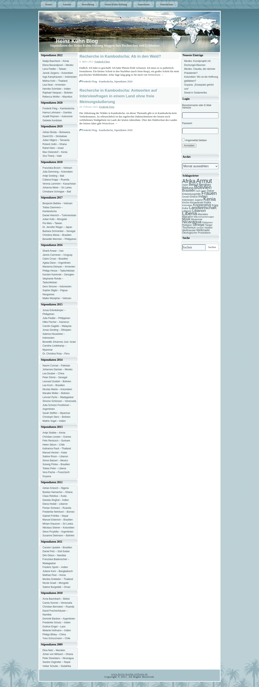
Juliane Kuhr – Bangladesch (57, 571)
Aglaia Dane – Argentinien (56, 262)
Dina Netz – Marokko (53, 650)
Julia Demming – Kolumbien (57, 171)
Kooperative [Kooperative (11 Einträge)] (202, 205)
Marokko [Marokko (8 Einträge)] (203, 214)
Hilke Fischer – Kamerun (55, 322)
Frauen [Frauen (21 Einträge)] (209, 193)
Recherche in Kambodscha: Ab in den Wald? (120, 56)
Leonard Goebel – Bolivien (56, 381)
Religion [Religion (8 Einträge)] (187, 224)
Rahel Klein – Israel (53, 148)
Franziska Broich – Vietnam (57, 167)
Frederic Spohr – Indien (55, 567)
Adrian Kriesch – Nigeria (55, 488)
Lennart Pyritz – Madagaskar (57, 397)
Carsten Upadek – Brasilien (57, 547)
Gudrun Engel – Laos (53, 626)
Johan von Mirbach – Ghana (57, 654)
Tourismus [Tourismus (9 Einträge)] (189, 227)
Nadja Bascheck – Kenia (55, 61)
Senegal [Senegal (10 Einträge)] (198, 224)
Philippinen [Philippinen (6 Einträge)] (207, 222)
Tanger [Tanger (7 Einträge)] (208, 225)
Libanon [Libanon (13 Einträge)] (199, 210)
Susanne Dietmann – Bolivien (58, 535)
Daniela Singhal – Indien (55, 500)
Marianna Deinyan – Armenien (58, 266)
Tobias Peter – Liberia (54, 468)
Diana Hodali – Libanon (55, 503)
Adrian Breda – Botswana (56, 132)
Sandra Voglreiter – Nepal (56, 662)
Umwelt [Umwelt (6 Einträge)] (200, 227)
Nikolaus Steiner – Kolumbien (58, 527)
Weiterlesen (155, 74)
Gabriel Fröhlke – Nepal (55, 515)
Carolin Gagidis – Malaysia (56, 326)
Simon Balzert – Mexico (55, 460)
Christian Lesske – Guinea (56, 436)
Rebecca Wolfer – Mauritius (57, 96)
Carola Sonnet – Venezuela (57, 602)
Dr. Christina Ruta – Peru (55, 353)
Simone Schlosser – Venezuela (59, 401)
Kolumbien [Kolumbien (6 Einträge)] (187, 205)
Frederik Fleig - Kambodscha (97, 81)
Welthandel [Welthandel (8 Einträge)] (189, 230)
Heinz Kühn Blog (77, 41)
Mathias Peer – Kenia (54, 575)
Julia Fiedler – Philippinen (56, 318)
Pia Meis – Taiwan (52, 223)
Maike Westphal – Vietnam (56, 298)
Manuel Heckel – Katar (54, 452)
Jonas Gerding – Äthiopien (56, 329)
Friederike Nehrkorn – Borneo (58, 511)
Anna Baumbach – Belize (56, 598)
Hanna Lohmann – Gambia (57, 112)
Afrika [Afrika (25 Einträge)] (188, 181)
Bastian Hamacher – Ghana (57, 492)
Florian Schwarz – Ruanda (56, 508)
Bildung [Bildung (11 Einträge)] (187, 188)
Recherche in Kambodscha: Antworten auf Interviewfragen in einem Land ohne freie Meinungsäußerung (118, 96)
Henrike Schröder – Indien (56, 88)
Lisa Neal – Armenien (54, 84)
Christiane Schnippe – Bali (56, 191)
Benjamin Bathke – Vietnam (57, 203)
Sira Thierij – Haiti (52, 156)
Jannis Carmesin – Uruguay (57, 254)
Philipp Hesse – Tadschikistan (58, 270)
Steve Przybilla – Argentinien (57, 531)
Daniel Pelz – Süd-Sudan (56, 551)
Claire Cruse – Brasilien (55, 258)
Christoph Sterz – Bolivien (56, 416)
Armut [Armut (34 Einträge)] (204, 180)
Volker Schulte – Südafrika (56, 666)
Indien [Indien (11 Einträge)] (203, 196)
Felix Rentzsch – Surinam (56, 440)
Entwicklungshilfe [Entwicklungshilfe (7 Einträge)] (191, 194)
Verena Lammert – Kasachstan (59, 183)
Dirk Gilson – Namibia (54, 555)
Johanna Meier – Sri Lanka (56, 187)
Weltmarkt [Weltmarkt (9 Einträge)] (203, 230)
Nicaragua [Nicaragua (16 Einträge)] (191, 221)
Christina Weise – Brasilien (56, 235)
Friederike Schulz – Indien (56, 622)
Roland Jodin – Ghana (54, 144)
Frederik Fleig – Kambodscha (58, 108)
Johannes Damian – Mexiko (57, 369)
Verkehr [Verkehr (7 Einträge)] (208, 227)
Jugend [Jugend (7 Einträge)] (199, 200)
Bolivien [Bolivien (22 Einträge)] (203, 187)
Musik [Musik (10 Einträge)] (186, 219)
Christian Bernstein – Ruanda (58, 606)
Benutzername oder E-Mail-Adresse (197, 106)
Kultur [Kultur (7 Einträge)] (185, 208)
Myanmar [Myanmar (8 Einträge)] (197, 219)
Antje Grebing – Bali (53, 175)
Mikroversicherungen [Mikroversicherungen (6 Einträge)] (204, 217)
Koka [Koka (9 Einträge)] (207, 202)
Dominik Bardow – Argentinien (58, 618)
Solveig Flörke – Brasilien (56, 464)
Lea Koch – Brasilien (53, 385)
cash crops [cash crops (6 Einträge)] (201, 191)
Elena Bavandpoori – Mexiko (57, 65)
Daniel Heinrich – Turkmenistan (59, 215)
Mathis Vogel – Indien (54, 421)
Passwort (187, 123)
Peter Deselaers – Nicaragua (58, 658)
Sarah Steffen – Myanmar (56, 413)
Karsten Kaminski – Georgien (58, 274)
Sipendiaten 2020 (123, 81)
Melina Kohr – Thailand (54, 80)
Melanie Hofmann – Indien (56, 630)
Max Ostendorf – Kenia (54, 152)
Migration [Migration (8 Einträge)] (187, 216)
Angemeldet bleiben (194, 140)
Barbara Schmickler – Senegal (58, 231)
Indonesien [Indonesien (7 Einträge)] (188, 200)
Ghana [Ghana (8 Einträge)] (194, 196)
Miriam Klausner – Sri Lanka (57, 523)
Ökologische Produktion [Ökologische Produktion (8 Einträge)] (196, 232)
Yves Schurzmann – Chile (56, 638)
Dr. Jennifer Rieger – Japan (57, 227)
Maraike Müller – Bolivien (56, 393)
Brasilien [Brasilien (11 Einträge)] (188, 190)
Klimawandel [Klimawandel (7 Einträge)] (196, 202)
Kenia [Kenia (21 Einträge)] (209, 199)
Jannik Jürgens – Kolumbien (57, 73)
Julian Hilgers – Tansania (55, 140)
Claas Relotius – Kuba (54, 496)
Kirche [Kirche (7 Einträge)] (185, 202)
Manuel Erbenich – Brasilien (57, 519)
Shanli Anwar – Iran (53, 250)
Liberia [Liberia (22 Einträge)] (189, 213)
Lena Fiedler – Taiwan (54, 69)
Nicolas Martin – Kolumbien (57, 389)
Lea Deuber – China (53, 373)
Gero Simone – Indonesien (56, 286)
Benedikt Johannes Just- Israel (59, 341)
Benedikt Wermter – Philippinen (59, 239)
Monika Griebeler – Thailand (57, 579)
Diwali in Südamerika (195, 92)
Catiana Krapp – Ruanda (55, 179)
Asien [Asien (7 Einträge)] (185, 185)
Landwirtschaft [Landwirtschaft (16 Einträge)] (203, 207)
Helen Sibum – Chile (53, 444)
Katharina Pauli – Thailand (56, 448)
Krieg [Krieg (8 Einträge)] (215, 205)
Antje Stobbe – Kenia (53, 432)
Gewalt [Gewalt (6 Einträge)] (185, 196)
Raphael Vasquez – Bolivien (57, 92)
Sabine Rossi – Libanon (55, 456)
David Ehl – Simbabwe (54, 136)
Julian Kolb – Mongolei (54, 219)
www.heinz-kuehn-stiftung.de (129, 674)
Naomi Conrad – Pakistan (56, 365)
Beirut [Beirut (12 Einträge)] (193, 184)
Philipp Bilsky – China (54, 634)
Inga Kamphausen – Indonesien (59, 76)
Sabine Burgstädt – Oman (56, 587)
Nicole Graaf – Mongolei (55, 583)
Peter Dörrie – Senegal (54, 377)
